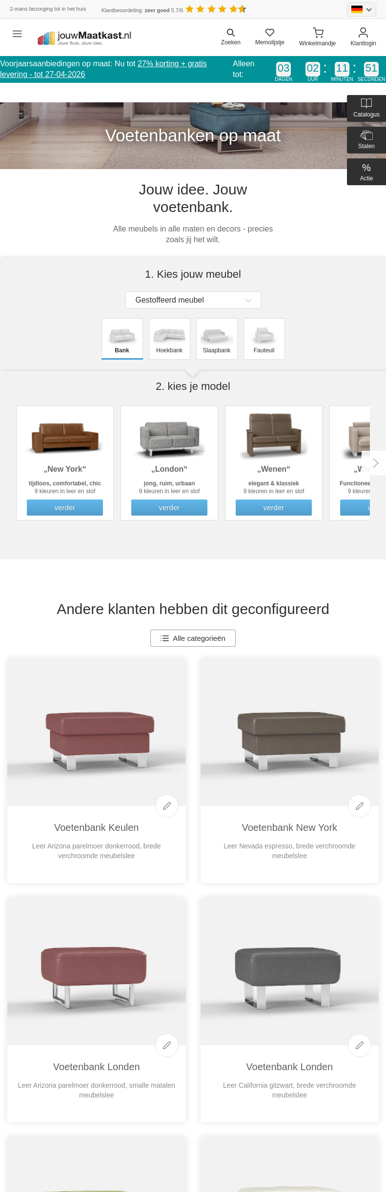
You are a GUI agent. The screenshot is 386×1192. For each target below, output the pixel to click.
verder (65, 507)
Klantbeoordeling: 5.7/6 (142, 10)
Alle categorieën (193, 638)
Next (374, 463)
